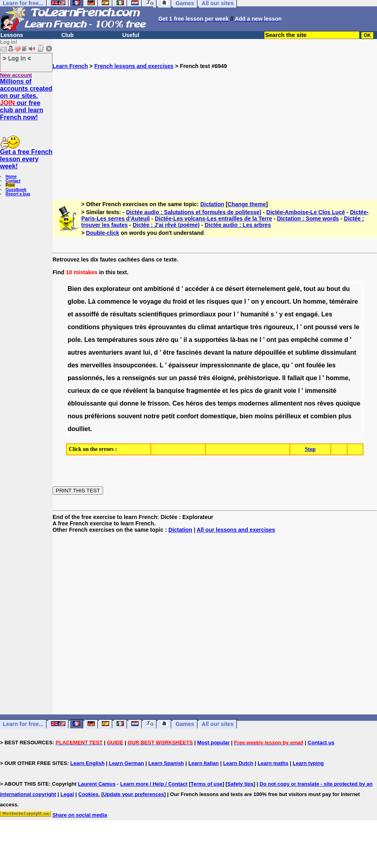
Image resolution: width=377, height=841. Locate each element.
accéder (197, 288)
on (255, 301)
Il (284, 378)
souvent (129, 416)
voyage (150, 301)
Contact (13, 181)
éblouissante (87, 403)
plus (345, 416)
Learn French (70, 66)
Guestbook (16, 189)
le (134, 301)
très (141, 327)
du (346, 288)
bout (333, 288)
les (200, 301)
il (185, 339)
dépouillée (270, 352)
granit (272, 390)
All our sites (218, 724)
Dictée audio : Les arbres (238, 225)
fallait (295, 378)
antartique (233, 327)
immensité (320, 390)
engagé (306, 314)
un (173, 378)
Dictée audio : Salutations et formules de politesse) (193, 212)
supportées (211, 339)
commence (114, 301)
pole (74, 339)
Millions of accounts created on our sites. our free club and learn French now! (26, 99)
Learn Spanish (166, 763)
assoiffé (87, 314)
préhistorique (258, 378)
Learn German (126, 763)
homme (314, 301)
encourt (277, 301)
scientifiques (158, 314)
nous (75, 416)
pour (225, 314)
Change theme (247, 204)
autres (77, 352)
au (321, 288)
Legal (67, 794)
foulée (315, 365)
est (288, 314)
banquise (170, 390)
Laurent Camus (97, 784)
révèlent (135, 390)
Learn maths (273, 763)
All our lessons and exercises (236, 530)
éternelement (265, 288)
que (236, 301)
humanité (254, 314)
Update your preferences (133, 794)
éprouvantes (167, 327)
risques (218, 301)
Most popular (213, 742)
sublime (307, 352)
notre (152, 416)
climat (206, 327)
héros (194, 403)
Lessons (11, 35)
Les (326, 314)
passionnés (85, 378)
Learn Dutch (238, 763)
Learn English (87, 763)
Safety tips (240, 784)
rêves (325, 403)
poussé (326, 327)
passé (188, 378)
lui (146, 352)
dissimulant (338, 352)
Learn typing (308, 763)
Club (67, 35)
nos (309, 403)
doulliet (79, 428)
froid (180, 301)
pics (246, 390)
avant (133, 352)
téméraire (343, 301)
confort (188, 416)
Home (11, 176)
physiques (117, 327)
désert (234, 288)
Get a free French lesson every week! (26, 159)
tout (309, 288)
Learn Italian (203, 763)
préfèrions (99, 416)
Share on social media (80, 815)
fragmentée (203, 390)
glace (270, 365)
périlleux (288, 416)
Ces (178, 403)
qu (174, 339)
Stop (310, 449)
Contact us (321, 742)
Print (10, 185)
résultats (123, 314)
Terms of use (207, 784)
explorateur (113, 288)
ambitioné (159, 288)
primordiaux (197, 314)
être (168, 352)
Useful (130, 35)
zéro (162, 339)
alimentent (286, 403)
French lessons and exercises (134, 66)
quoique (348, 403)
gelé (293, 288)
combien (324, 416)
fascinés (189, 352)
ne (254, 339)
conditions (84, 327)
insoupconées (134, 365)
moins (263, 416)
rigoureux (278, 327)
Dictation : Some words (308, 218)
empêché (304, 339)
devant (214, 352)
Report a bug (18, 194)
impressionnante (225, 365)
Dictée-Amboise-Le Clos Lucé (305, 212)
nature (242, 352)
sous (146, 339)
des (88, 288)
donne (129, 403)
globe (76, 301)
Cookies (88, 794)
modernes (253, 403)
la (228, 352)
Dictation (212, 204)
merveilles (95, 365)
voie (289, 390)
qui (113, 403)
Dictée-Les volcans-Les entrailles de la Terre (213, 218)
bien (246, 416)
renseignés (139, 378)
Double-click (102, 233)
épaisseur (183, 365)
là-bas (239, 339)
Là (92, 301)
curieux (79, 390)
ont (137, 288)
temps (227, 403)
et (191, 301)
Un (297, 301)
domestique (218, 416)
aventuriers (105, 352)
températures (117, 339)
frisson (158, 403)
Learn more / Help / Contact (154, 784)
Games (185, 724)
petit (168, 416)
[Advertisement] (215, 125)
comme (331, 339)
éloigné (223, 378)
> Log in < (17, 58)
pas (283, 339)
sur (163, 378)
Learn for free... (23, 724)
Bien (75, 288)
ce (219, 288)
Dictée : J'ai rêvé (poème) (166, 225)
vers (345, 327)
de (104, 314)
